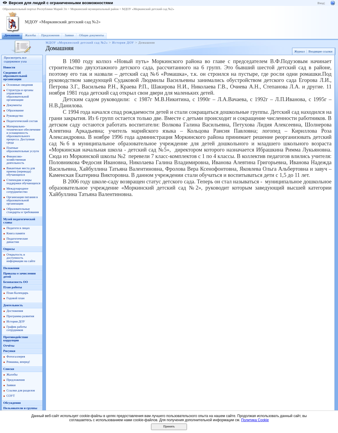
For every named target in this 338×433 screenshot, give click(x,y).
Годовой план (15, 298)
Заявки (69, 35)
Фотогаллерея (15, 356)
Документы (14, 105)
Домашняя (12, 35)
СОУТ (10, 395)
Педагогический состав (22, 121)
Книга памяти (15, 233)
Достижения (14, 310)
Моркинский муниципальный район (94, 9)
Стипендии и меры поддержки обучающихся (23, 181)
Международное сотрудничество (17, 190)
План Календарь (17, 292)
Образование (15, 110)
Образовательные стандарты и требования (22, 210)
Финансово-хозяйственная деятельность (16, 159)
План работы (12, 287)
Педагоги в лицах (18, 228)
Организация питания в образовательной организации (22, 200)
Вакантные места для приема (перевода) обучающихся (20, 171)
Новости (9, 67)
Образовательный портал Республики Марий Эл (35, 9)
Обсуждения (12, 402)
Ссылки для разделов (20, 390)
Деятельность (13, 305)
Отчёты (8, 345)
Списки (8, 369)
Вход (320, 3)
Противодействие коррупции (15, 338)
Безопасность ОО (15, 282)
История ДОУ (123, 42)
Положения (11, 268)
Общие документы (91, 35)
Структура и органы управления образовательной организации (19, 94)
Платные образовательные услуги (22, 149)
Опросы (9, 249)
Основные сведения (19, 84)
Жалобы (30, 35)
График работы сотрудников (16, 328)
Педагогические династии (17, 240)
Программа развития (20, 316)
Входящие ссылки (320, 51)
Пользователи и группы (20, 408)
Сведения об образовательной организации (15, 76)
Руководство (14, 115)
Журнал (299, 51)
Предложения (50, 35)
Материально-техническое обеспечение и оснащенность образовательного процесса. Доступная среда (23, 134)
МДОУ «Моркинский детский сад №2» (148, 9)
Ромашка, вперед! (18, 361)
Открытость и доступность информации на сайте (20, 258)
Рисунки (9, 351)
